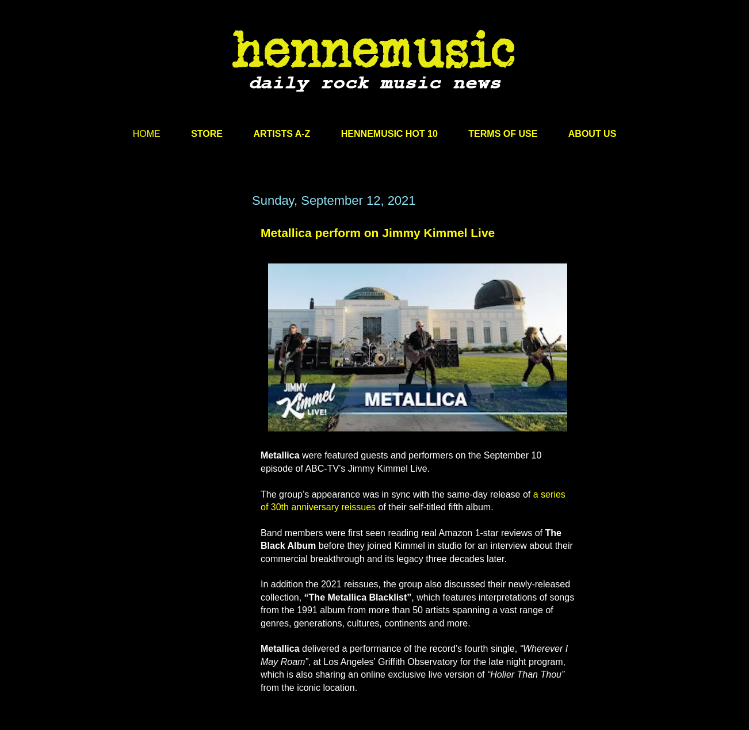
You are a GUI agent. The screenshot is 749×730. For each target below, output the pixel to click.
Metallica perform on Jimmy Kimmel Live (378, 232)
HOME (146, 134)
